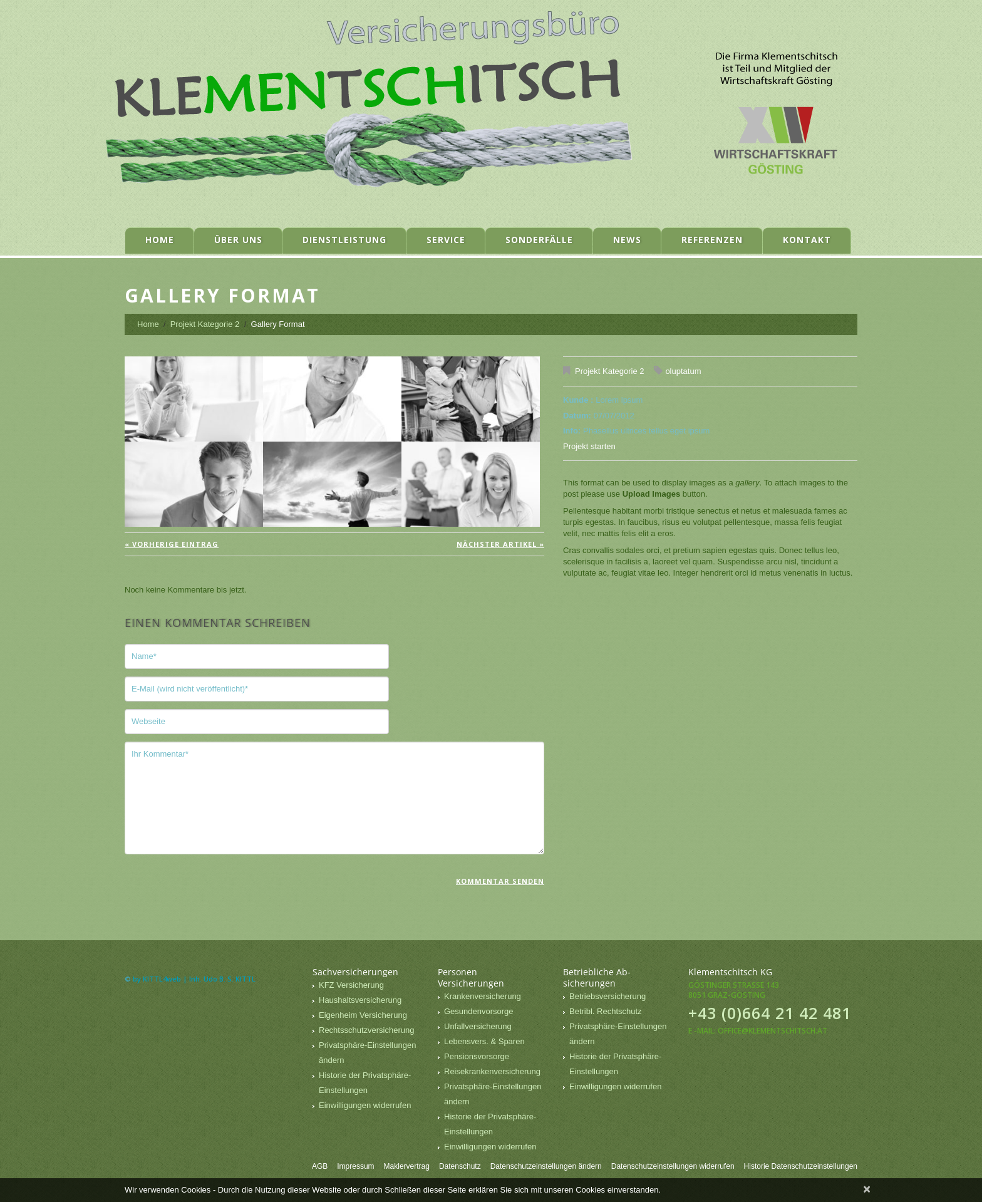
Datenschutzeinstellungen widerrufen (673, 1166)
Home (159, 240)
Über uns (238, 240)
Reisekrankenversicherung (492, 1071)
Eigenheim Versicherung (363, 1015)
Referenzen (712, 240)
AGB (320, 1166)
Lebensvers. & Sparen (484, 1041)
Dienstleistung (344, 240)
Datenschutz (460, 1166)
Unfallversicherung (478, 1026)
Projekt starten (589, 446)
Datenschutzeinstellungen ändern (546, 1166)
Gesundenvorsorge (479, 1011)
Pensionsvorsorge (476, 1056)
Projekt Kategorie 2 (205, 324)
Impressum (355, 1166)
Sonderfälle (539, 240)
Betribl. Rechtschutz (605, 1011)
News (627, 240)
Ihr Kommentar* (334, 798)
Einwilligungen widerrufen (365, 1105)
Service (445, 240)
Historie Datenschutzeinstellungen (800, 1166)
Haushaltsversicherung (360, 1000)
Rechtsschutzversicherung (366, 1030)
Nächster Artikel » (500, 544)
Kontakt (807, 240)
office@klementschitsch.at (772, 1030)
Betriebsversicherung (607, 996)
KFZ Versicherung (351, 985)
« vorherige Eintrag (172, 544)
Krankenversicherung (482, 996)
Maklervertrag (407, 1166)
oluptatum (683, 371)
